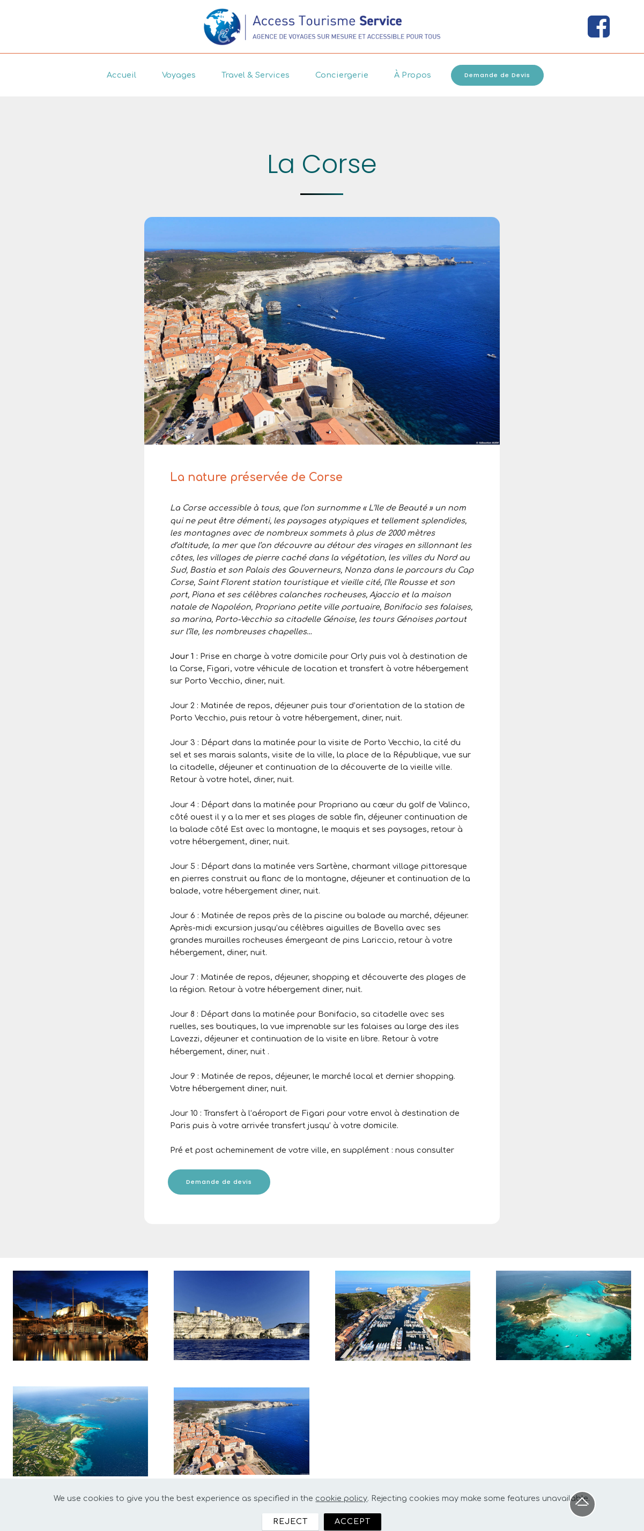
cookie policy (341, 1517)
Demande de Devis (497, 75)
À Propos (412, 75)
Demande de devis (219, 1181)
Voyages (179, 75)
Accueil (121, 75)
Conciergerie (341, 75)
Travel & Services (255, 75)
